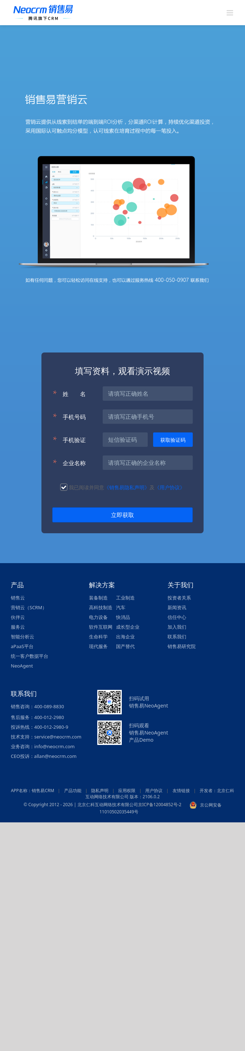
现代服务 (98, 646)
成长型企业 (127, 627)
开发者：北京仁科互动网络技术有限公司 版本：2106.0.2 (159, 793)
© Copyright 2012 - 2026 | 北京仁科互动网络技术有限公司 (80, 805)
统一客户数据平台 (29, 656)
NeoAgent (22, 666)
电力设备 (98, 617)
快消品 (123, 617)
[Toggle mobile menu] (230, 13)
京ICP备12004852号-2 (160, 805)
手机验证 (69, 439)
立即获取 (122, 515)
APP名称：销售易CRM (32, 790)
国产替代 (125, 646)
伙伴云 (18, 617)
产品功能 (72, 790)
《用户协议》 (170, 487)
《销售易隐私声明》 (127, 487)
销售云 (18, 597)
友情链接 (181, 790)
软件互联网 (100, 627)
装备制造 (98, 597)
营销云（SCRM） (29, 607)
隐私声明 (99, 790)
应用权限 (126, 790)
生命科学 (98, 636)
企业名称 (69, 462)
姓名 (69, 393)
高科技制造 (100, 607)
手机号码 (69, 416)
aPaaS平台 (22, 646)
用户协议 (153, 790)
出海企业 (125, 636)
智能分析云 (22, 636)
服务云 (18, 627)
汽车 (120, 607)
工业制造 (125, 597)
